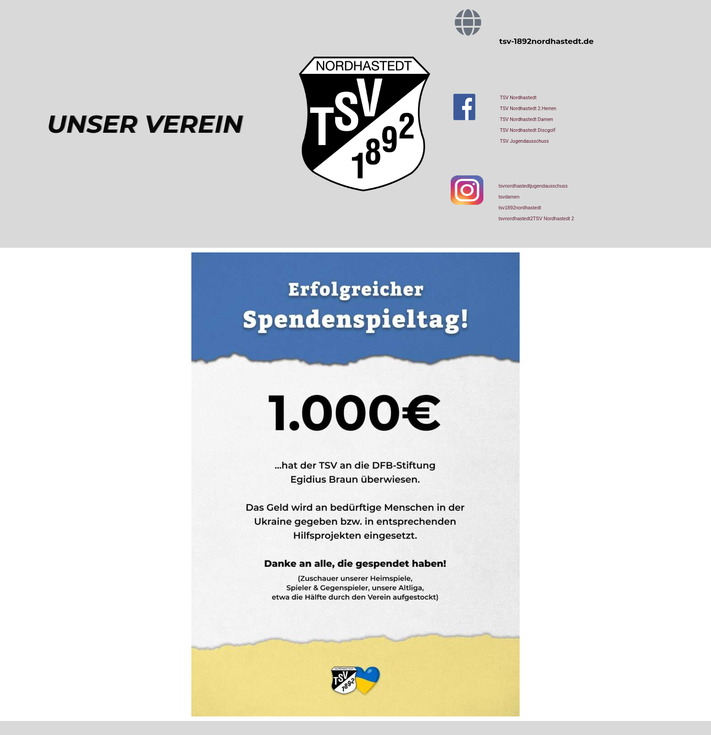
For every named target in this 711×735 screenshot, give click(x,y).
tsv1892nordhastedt (520, 207)
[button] (20, 715)
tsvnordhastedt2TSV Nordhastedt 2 (536, 218)
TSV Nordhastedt (518, 98)
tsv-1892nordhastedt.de (546, 41)
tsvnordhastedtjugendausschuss (533, 186)
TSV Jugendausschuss (524, 141)
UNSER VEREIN (145, 124)
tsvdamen (509, 196)
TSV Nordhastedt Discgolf (527, 130)
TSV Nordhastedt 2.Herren (528, 108)
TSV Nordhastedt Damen (526, 119)
